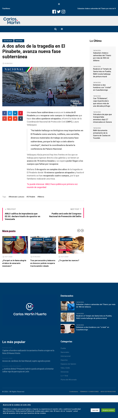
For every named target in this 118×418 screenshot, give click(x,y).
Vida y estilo (10, 239)
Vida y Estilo (65, 367)
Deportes (64, 359)
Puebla (48, 239)
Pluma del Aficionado (69, 379)
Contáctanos (73, 391)
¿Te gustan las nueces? (68, 260)
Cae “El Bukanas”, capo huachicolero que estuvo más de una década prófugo (101, 102)
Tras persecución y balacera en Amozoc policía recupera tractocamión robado (42, 263)
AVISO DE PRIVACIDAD (108, 391)
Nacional (19, 41)
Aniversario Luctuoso (17, 196)
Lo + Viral (64, 375)
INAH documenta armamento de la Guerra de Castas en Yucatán (101, 134)
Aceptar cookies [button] (108, 410)
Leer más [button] (95, 410)
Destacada (8, 41)
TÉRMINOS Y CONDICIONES (89, 391)
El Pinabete (31, 196)
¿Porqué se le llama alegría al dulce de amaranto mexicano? (14, 263)
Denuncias (65, 371)
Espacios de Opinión (68, 363)
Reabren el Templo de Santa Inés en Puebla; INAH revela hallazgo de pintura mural (102, 73)
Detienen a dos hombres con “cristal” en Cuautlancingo (102, 87)
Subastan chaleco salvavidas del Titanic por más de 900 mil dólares (102, 57)
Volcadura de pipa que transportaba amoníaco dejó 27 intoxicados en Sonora (102, 118)
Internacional (65, 355)
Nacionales (65, 351)
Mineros (41, 196)
